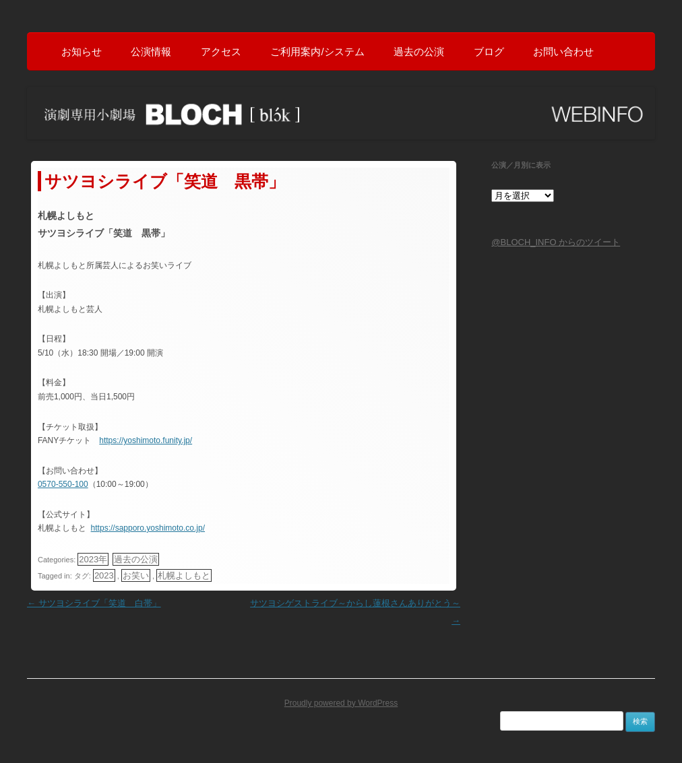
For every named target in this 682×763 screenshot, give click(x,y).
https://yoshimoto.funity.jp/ (144, 439)
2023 (103, 575)
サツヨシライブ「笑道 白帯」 (94, 602)
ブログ (489, 51)
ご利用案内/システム (317, 51)
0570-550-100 (62, 483)
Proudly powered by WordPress (341, 701)
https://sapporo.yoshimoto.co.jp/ (147, 527)
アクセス (221, 51)
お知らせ (81, 51)
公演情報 (151, 51)
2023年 (92, 559)
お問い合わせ (563, 51)
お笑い (135, 575)
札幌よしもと (183, 575)
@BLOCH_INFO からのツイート (555, 242)
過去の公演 (419, 51)
